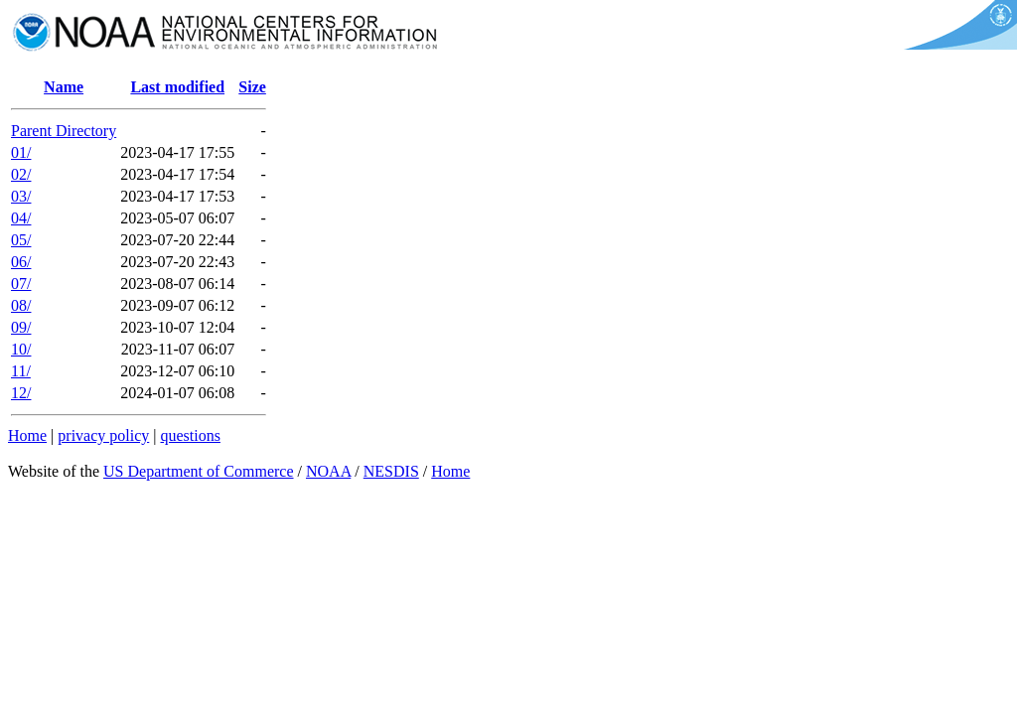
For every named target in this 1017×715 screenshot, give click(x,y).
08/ (21, 305)
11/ (21, 370)
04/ (21, 218)
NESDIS (391, 471)
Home (27, 435)
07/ (21, 283)
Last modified (177, 86)
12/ (21, 392)
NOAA (328, 471)
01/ (21, 152)
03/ (21, 196)
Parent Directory (63, 130)
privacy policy (103, 435)
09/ (21, 327)
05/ (21, 239)
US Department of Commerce (198, 471)
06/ (21, 261)
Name (63, 86)
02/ (21, 174)
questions (189, 435)
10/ (21, 349)
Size (252, 86)
